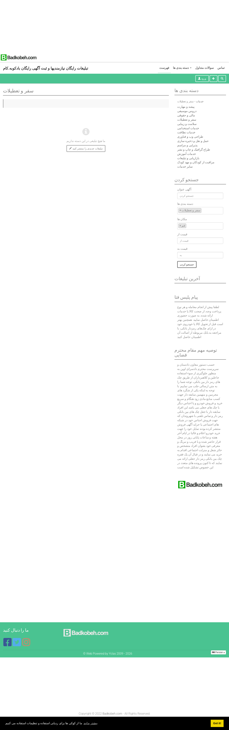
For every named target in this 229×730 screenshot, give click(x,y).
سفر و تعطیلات (186, 119)
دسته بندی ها (182, 68)
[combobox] (200, 210)
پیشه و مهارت (185, 106)
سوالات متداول (204, 68)
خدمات (200, 101)
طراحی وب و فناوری (190, 136)
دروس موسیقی (186, 111)
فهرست (164, 68)
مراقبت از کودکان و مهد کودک (196, 162)
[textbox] (203, 210)
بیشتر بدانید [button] (90, 723)
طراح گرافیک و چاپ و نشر (193, 149)
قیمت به (182, 248)
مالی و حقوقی (186, 115)
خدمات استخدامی (188, 128)
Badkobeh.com (112, 713)
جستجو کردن (187, 264)
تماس (221, 68)
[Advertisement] (109, 26)
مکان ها (182, 219)
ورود (202, 78)
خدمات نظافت (186, 132)
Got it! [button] (217, 723)
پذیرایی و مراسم (187, 145)
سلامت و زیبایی (186, 124)
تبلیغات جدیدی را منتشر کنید (86, 148)
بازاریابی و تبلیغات (188, 158)
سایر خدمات (185, 166)
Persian (218, 652)
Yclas (112, 653)
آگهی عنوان (184, 189)
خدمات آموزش (186, 154)
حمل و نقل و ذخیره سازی (193, 141)
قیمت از (182, 234)
